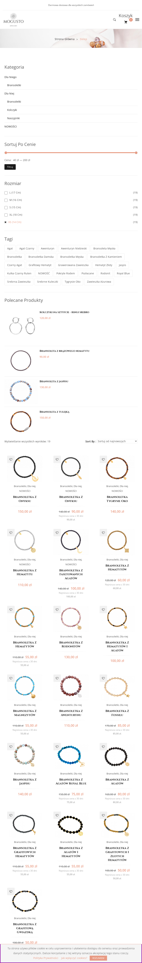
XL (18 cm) (15, 214)
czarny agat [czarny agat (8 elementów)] (14, 265)
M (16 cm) (15, 200)
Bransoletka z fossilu (117, 713)
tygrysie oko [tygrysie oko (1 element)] (72, 281)
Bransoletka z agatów (117, 782)
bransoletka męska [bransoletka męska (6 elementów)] (72, 256)
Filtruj (10, 166)
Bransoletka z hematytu (25, 573)
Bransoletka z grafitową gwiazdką (25, 928)
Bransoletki (14, 85)
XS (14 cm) (14, 222)
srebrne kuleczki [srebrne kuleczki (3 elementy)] (47, 281)
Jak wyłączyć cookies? (74, 958)
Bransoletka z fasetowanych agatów (71, 574)
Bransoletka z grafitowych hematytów (25, 852)
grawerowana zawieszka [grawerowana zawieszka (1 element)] (73, 265)
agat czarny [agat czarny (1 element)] (26, 248)
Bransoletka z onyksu (25, 499)
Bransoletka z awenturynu (71, 713)
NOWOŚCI (10, 126)
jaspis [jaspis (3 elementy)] (122, 265)
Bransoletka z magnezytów (25, 713)
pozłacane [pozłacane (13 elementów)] (88, 273)
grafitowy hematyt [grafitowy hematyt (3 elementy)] (40, 265)
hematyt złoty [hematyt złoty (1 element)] (103, 265)
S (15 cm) (15, 207)
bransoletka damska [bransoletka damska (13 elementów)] (41, 256)
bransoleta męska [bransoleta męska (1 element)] (104, 248)
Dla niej (9, 93)
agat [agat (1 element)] (10, 248)
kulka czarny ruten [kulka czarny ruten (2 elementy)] (19, 273)
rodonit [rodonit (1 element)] (105, 273)
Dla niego (10, 77)
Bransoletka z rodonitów (71, 645)
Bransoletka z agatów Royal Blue (71, 782)
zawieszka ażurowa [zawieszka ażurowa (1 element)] (99, 281)
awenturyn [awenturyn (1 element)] (47, 248)
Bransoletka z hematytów (117, 568)
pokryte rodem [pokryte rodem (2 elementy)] (65, 273)
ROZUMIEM (98, 958)
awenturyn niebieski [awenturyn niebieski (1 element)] (74, 248)
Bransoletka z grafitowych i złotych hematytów (117, 854)
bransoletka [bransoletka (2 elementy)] (14, 256)
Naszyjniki (13, 118)
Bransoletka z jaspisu (25, 782)
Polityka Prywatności (45, 958)
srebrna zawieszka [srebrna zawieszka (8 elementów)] (19, 281)
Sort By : (90, 441)
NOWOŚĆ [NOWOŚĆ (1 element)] (44, 273)
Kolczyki (12, 110)
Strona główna (65, 39)
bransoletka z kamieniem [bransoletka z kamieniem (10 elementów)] (106, 256)
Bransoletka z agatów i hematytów (71, 852)
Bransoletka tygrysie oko (117, 499)
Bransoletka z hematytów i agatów (117, 647)
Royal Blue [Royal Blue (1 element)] (123, 273)
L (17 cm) (15, 192)
